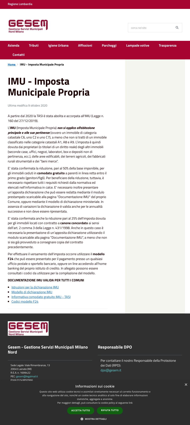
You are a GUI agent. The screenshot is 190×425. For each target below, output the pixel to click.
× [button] (185, 384)
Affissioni (85, 45)
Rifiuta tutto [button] (110, 410)
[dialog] (95, 403)
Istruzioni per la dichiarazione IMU (35, 287)
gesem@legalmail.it (27, 376)
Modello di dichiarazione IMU (32, 292)
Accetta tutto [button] (80, 410)
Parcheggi (109, 45)
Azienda (13, 45)
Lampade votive (137, 45)
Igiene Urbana (58, 45)
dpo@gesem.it (111, 370)
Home (12, 64)
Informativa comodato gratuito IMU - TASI (41, 296)
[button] (95, 419)
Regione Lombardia (20, 4)
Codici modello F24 (25, 301)
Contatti (19, 54)
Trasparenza (167, 45)
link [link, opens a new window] (131, 402)
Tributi (34, 45)
